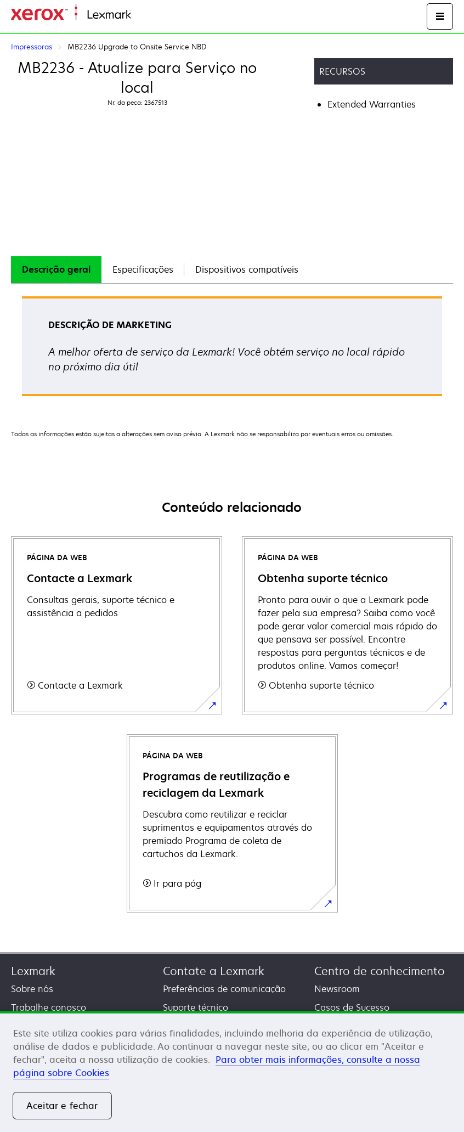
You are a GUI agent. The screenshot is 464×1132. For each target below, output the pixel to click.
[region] (232, 1071)
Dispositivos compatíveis (246, 269)
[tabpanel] (232, 350)
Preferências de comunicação (224, 989)
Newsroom (337, 989)
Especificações (142, 269)
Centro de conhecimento (379, 971)
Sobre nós (32, 989)
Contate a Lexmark (213, 971)
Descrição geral (56, 269)
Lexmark (33, 971)
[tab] (56, 269)
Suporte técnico (195, 1007)
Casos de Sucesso (351, 1007)
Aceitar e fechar (62, 1106)
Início (140, 15)
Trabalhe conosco (48, 1007)
